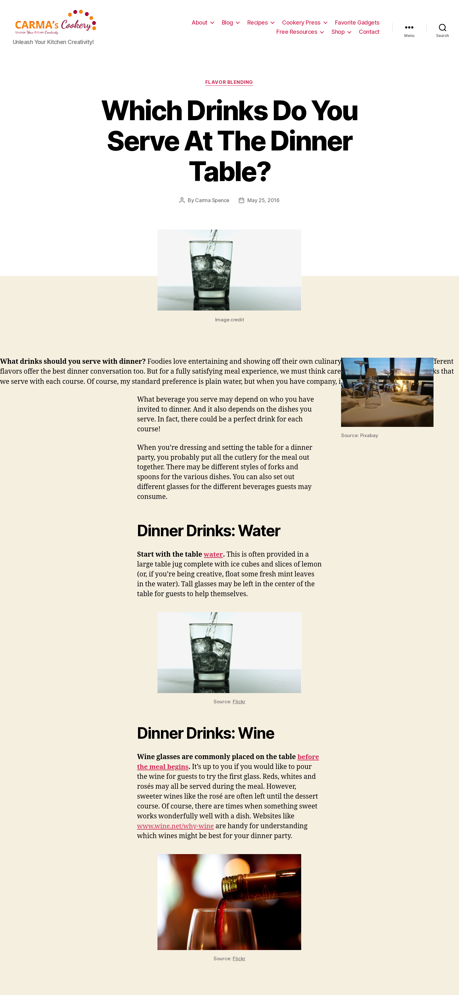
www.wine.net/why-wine (176, 828)
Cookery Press (301, 23)
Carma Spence (212, 203)
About (200, 23)
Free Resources (296, 32)
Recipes (257, 23)
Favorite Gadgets (357, 23)
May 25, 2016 (264, 203)
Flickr (239, 704)
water (213, 557)
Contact (369, 32)
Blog (227, 23)
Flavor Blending (229, 85)
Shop (338, 32)
